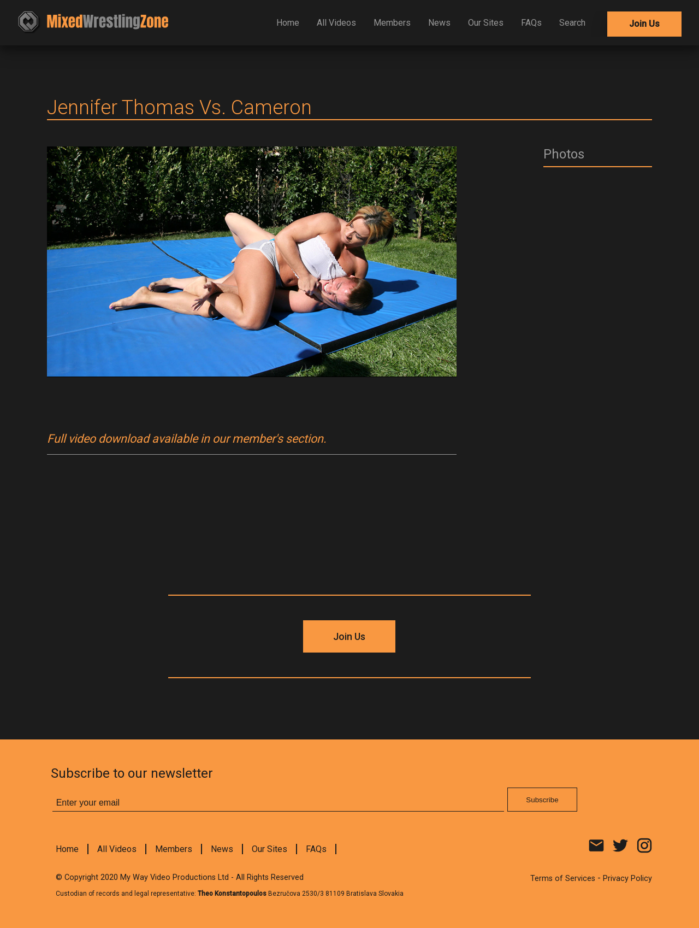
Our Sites (485, 22)
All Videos (336, 22)
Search (572, 22)
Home (287, 22)
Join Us (644, 24)
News (439, 22)
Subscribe (542, 800)
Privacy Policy (627, 878)
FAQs (531, 22)
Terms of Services (562, 878)
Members (392, 22)
